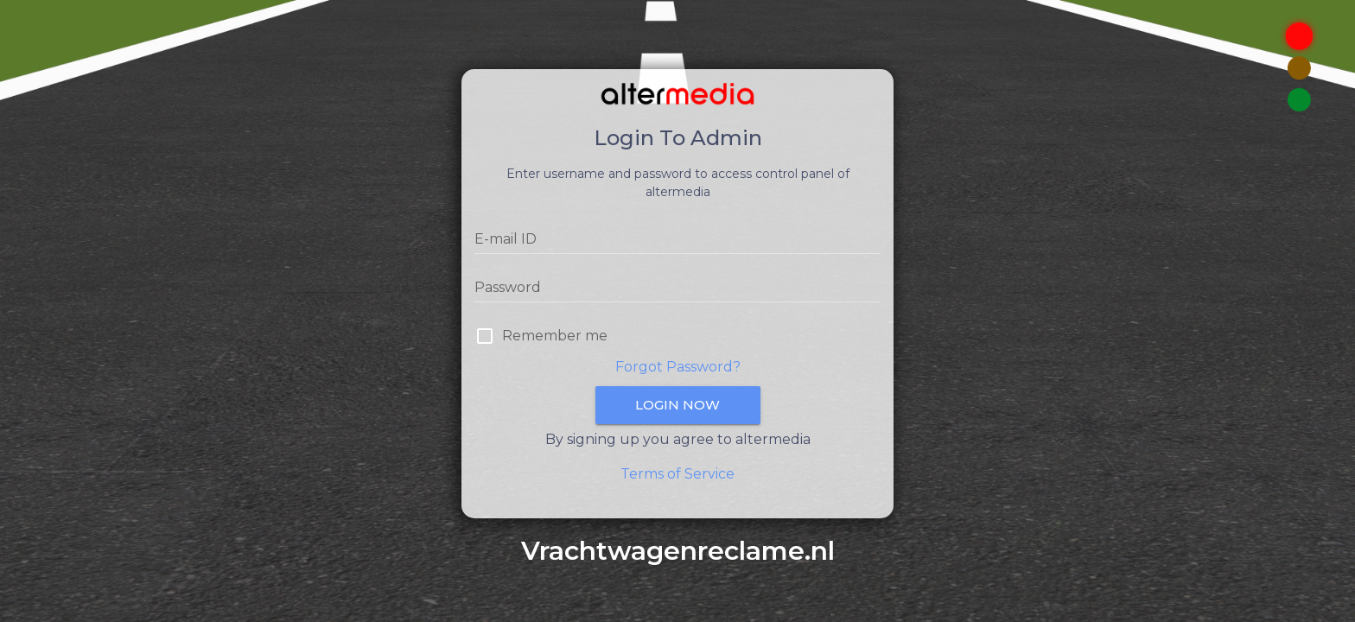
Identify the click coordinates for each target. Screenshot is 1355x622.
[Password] (677, 287)
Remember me (555, 335)
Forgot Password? (678, 367)
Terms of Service (677, 474)
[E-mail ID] (677, 239)
